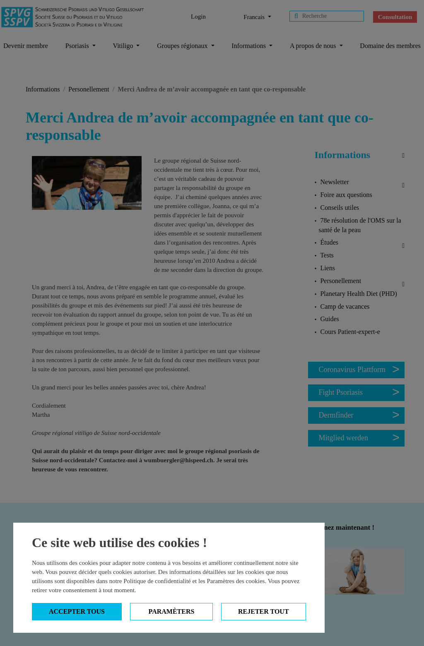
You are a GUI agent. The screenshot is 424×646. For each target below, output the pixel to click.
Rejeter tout (263, 611)
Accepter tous (77, 611)
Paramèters (172, 611)
